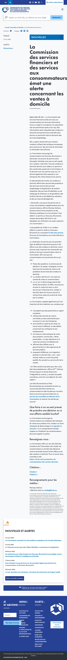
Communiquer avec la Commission (57, 625)
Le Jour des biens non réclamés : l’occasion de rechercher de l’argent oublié (32, 572)
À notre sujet (24, 636)
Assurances (39, 627)
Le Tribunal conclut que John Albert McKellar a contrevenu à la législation (32, 547)
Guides (21, 620)
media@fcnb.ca (50, 490)
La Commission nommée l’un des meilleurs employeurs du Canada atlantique (33, 540)
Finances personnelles (40, 621)
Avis (25, 657)
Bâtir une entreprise (38, 636)
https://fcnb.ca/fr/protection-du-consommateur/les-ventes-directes (44, 460)
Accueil (7, 27)
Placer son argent (39, 612)
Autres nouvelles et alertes (14, 578)
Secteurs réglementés (23, 624)
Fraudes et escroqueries (40, 617)
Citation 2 (33, 474)
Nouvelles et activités (16, 27)
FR (10, 2)
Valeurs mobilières (39, 631)
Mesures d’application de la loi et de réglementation (25, 631)
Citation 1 (33, 471)
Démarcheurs (8, 48)
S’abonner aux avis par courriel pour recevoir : (33, 588)
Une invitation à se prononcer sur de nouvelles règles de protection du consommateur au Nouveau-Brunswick (30, 564)
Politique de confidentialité (13, 657)
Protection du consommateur (40, 641)
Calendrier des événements (24, 617)
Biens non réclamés (39, 645)
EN (6, 2)
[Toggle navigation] (62, 9)
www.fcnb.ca (48, 514)
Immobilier (39, 625)
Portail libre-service (55, 2)
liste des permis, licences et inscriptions (46, 233)
